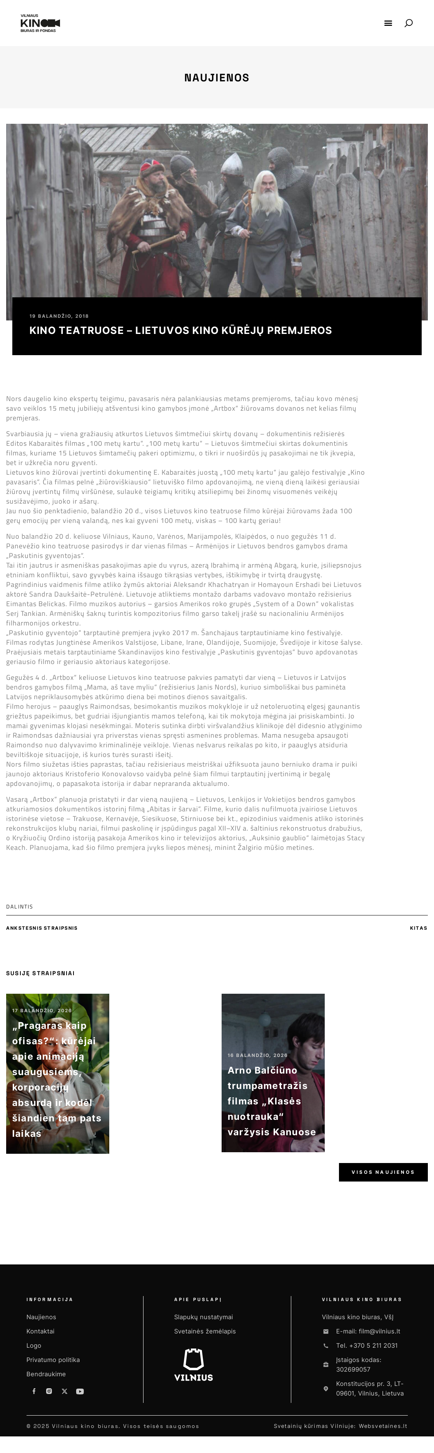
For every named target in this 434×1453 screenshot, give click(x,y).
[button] (388, 23)
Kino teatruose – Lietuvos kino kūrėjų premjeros (181, 330)
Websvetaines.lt (383, 1432)
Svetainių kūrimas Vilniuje (314, 1432)
